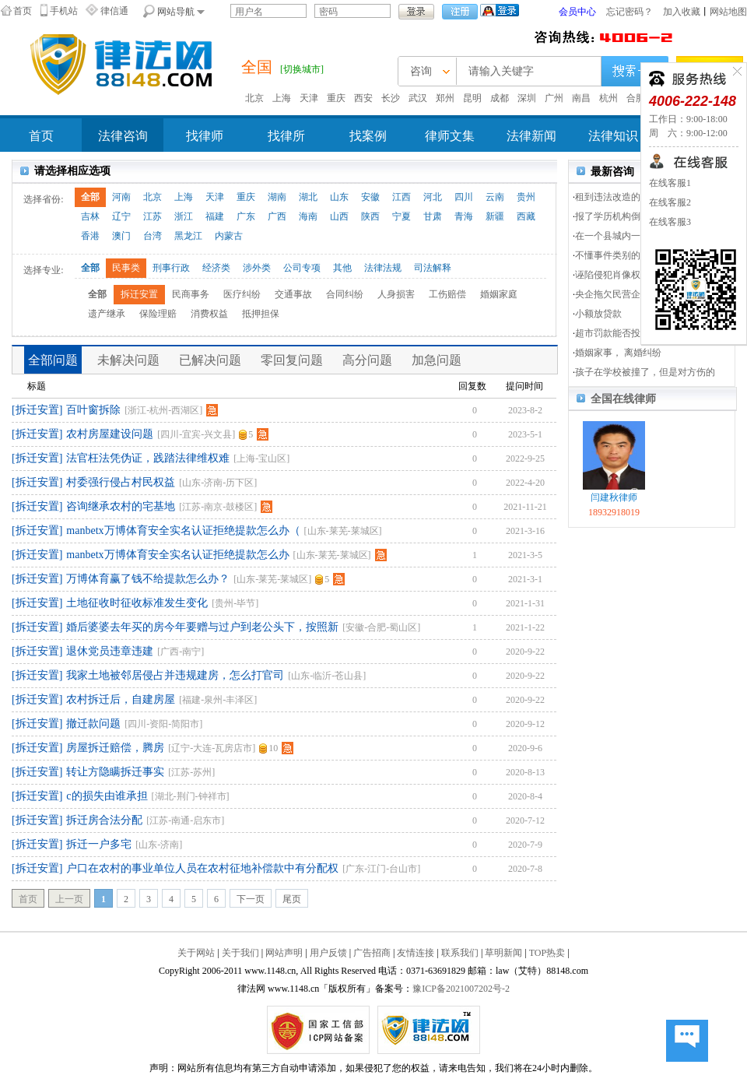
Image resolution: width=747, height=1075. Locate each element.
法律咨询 (123, 135)
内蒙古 (229, 235)
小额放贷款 (598, 313)
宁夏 (401, 216)
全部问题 (53, 360)
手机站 (64, 10)
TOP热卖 (547, 952)
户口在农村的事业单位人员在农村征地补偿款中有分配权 (202, 868)
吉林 (90, 216)
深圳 (526, 98)
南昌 (581, 98)
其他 (342, 267)
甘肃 (432, 216)
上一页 (69, 899)
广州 (554, 98)
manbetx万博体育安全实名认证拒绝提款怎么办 (177, 554)
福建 (214, 216)
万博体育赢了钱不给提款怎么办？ (148, 579)
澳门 (121, 235)
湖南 (277, 196)
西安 (363, 98)
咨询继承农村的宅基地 (120, 506)
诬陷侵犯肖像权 (607, 274)
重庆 (336, 98)
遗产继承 (106, 313)
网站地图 (728, 11)
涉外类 (257, 267)
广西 (277, 216)
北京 (254, 98)
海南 (308, 216)
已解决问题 (210, 360)
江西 (401, 196)
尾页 (291, 899)
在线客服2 (670, 202)
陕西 (370, 216)
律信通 (114, 10)
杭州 (608, 98)
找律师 (204, 135)
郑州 (445, 98)
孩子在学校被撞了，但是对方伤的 (645, 372)
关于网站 (196, 952)
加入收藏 (681, 11)
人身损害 (396, 294)
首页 (22, 10)
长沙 (390, 98)
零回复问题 (292, 360)
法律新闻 (531, 135)
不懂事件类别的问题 (617, 255)
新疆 (495, 216)
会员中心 (577, 11)
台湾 (152, 235)
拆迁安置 (139, 294)
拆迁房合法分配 (104, 820)
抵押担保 (260, 313)
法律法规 (383, 267)
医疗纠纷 (242, 294)
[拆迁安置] (37, 410)
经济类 (216, 267)
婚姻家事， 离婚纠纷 (618, 352)
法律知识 (613, 135)
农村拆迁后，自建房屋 (120, 699)
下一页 (251, 899)
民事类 (126, 267)
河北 (432, 196)
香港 (90, 235)
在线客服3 (670, 221)
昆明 (472, 98)
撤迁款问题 (93, 723)
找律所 (286, 135)
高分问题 (367, 360)
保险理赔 (158, 313)
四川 (463, 196)
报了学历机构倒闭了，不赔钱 (635, 216)
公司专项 (302, 267)
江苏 (152, 216)
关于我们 (240, 952)
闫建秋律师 (614, 497)
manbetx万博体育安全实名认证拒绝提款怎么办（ (183, 530)
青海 (463, 216)
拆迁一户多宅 (99, 844)
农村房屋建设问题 (109, 434)
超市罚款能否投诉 (612, 333)
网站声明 (284, 952)
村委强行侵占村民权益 (120, 482)
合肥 (635, 98)
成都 (499, 98)
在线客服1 (670, 182)
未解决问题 (128, 360)
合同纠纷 (344, 294)
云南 (495, 196)
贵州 (526, 196)
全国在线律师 (623, 399)
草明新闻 (503, 952)
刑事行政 (171, 267)
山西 (339, 216)
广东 (246, 216)
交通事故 (293, 294)
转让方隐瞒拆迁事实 (115, 772)
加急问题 (436, 360)
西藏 (526, 216)
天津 (309, 98)
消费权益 (209, 313)
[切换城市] (302, 69)
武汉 (418, 98)
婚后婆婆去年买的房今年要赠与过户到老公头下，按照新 (202, 627)
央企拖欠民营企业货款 (621, 294)
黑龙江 (188, 235)
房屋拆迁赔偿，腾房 (115, 748)
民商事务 (190, 294)
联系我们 (460, 952)
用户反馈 (328, 952)
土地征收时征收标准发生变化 (137, 603)
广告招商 (372, 952)
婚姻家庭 (498, 294)
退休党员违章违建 (109, 651)
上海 (281, 98)
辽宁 (121, 216)
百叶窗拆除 (93, 410)
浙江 (183, 216)
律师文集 (450, 135)
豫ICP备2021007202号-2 (461, 988)
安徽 (370, 196)
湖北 (308, 196)
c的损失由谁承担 (106, 796)
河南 (121, 196)
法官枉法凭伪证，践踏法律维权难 (148, 458)
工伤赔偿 (447, 294)
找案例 (368, 135)
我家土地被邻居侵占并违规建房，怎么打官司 (175, 675)
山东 (339, 196)
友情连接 (415, 952)
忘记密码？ (629, 11)
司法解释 (432, 267)
